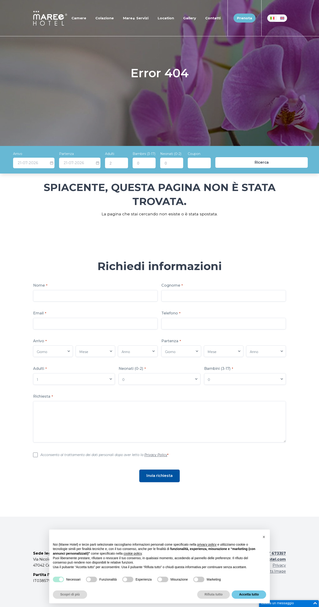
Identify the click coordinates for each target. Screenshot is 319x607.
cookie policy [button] (132, 553)
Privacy (279, 565)
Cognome (172, 285)
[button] (264, 537)
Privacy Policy (155, 455)
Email (39, 313)
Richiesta (43, 396)
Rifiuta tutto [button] (214, 594)
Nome (40, 285)
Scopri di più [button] (70, 594)
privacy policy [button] (206, 544)
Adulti (135, 154)
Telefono (170, 313)
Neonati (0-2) (196, 154)
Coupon (220, 154)
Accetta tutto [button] (249, 594)
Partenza (92, 154)
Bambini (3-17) (169, 154)
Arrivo (43, 154)
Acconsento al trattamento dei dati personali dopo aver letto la (104, 455)
